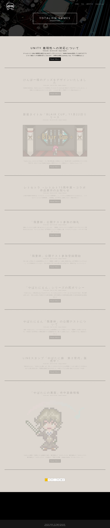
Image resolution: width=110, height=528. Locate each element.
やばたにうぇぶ (100, 4)
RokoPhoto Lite (48, 525)
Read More (55, 59)
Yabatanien (64, 50)
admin (47, 50)
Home (77, 4)
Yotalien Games (55, 18)
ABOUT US (89, 4)
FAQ (82, 4)
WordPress (63, 525)
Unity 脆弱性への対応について (55, 48)
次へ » (62, 479)
